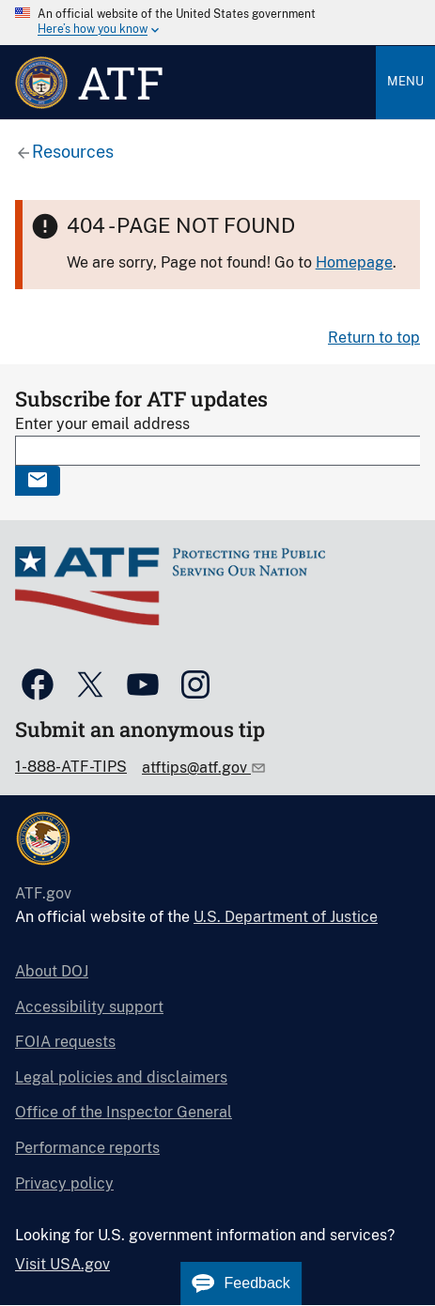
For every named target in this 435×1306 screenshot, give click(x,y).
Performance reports (87, 1148)
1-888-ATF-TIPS (71, 767)
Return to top (374, 337)
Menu (405, 81)
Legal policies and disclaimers (121, 1077)
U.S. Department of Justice (286, 917)
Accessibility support (89, 1007)
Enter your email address (102, 424)
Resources (73, 151)
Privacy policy (64, 1183)
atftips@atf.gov (196, 767)
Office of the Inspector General (123, 1112)
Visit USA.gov (62, 1264)
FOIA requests (65, 1042)
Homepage (354, 262)
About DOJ (51, 971)
